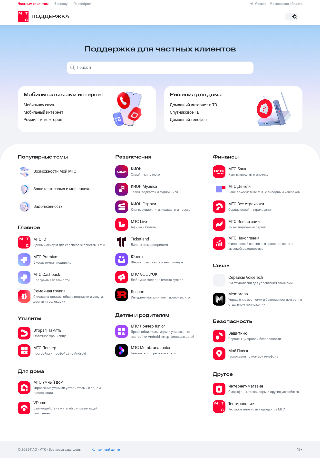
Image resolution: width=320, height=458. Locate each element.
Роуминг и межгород (43, 120)
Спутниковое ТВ (184, 112)
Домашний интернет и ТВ (193, 105)
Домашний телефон (188, 120)
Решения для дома (196, 95)
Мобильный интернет (43, 112)
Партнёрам (82, 3)
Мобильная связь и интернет (64, 95)
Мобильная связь (39, 105)
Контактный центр (106, 449)
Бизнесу (61, 3)
